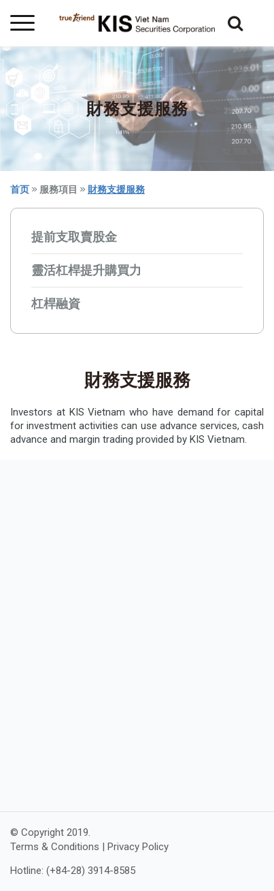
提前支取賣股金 (74, 237)
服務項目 (58, 189)
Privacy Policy (138, 847)
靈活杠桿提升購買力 (86, 270)
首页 (19, 189)
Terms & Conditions (54, 847)
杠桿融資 (55, 303)
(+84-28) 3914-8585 (90, 870)
